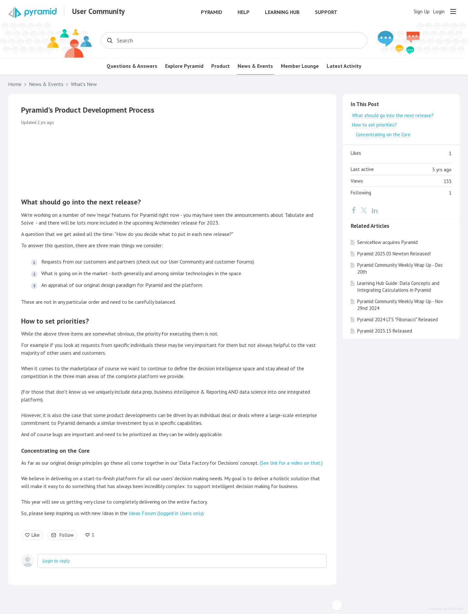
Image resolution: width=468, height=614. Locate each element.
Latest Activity (344, 66)
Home (14, 84)
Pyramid (211, 12)
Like (36, 535)
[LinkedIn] (375, 210)
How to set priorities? (55, 320)
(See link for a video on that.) (291, 463)
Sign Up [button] (422, 11)
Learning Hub (282, 12)
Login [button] (439, 11)
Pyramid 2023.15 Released (384, 331)
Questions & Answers (132, 66)
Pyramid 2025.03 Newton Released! (394, 254)
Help (244, 12)
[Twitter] (364, 210)
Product (220, 66)
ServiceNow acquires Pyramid (387, 242)
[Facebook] (354, 210)
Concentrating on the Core (55, 450)
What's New (84, 84)
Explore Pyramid (184, 66)
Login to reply (56, 561)
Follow (66, 535)
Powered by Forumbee (446, 609)
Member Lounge (300, 66)
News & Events (255, 66)
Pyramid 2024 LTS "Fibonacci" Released (397, 319)
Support (326, 12)
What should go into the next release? (81, 201)
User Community (98, 11)
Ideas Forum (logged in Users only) (166, 513)
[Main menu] (453, 11)
